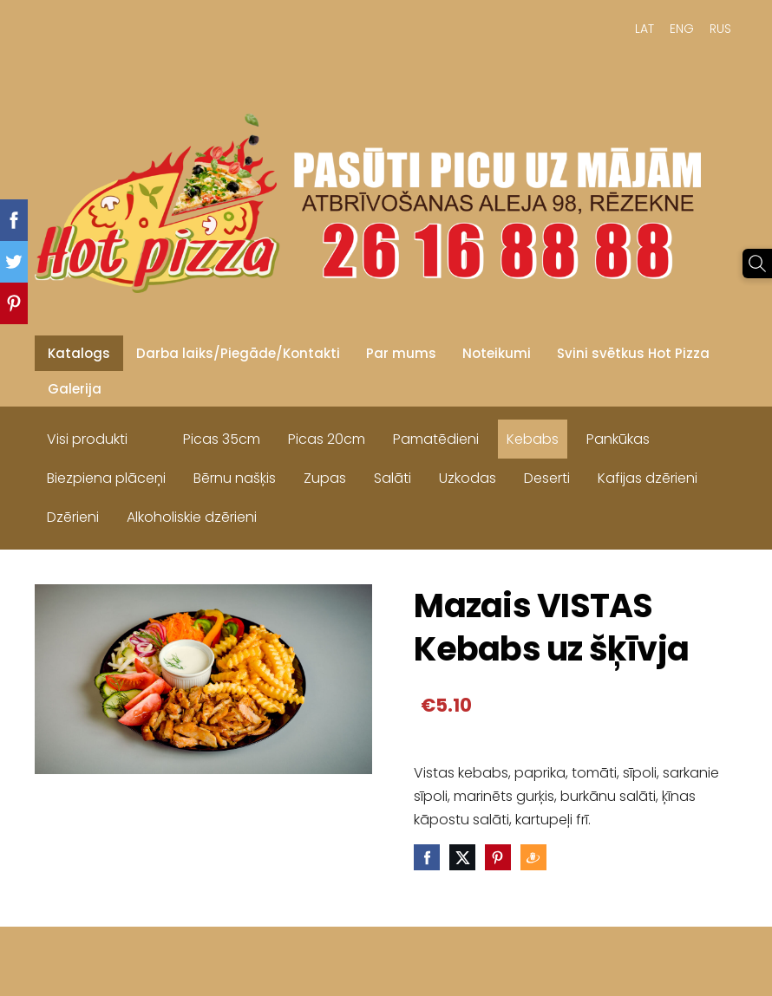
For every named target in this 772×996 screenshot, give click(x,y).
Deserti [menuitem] (547, 478)
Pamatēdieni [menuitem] (436, 439)
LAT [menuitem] (644, 28)
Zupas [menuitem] (325, 478)
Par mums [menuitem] (401, 353)
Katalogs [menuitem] (79, 353)
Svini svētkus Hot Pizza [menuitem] (633, 353)
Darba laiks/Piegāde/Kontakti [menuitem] (238, 353)
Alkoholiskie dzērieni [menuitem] (192, 517)
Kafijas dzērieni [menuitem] (647, 478)
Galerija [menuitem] (74, 389)
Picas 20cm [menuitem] (326, 439)
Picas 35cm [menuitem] (221, 439)
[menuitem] (155, 435)
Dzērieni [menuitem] (73, 517)
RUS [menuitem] (720, 28)
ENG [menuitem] (682, 28)
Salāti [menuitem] (392, 478)
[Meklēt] (757, 263)
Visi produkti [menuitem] (87, 439)
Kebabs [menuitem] (533, 439)
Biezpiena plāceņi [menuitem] (106, 478)
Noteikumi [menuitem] (496, 353)
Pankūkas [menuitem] (618, 439)
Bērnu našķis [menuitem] (234, 478)
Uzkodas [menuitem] (467, 478)
